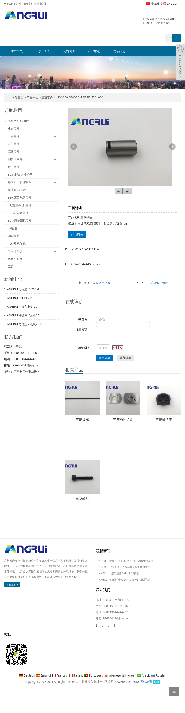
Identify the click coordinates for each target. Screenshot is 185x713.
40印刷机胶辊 (17, 243)
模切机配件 (15, 259)
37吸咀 (12, 228)
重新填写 (125, 358)
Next (172, 146)
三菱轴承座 (163, 419)
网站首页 (16, 51)
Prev (73, 146)
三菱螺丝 (82, 498)
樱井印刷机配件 (18, 190)
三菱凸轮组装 (123, 419)
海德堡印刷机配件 (19, 121)
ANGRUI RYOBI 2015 (20, 298)
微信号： (84, 319)
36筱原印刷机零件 (19, 220)
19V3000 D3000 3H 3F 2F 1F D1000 (79, 97)
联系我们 (119, 51)
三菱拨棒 (82, 419)
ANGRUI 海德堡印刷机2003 (25, 324)
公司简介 (69, 51)
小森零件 (13, 128)
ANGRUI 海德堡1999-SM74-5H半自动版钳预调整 (126, 561)
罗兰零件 (13, 144)
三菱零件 (47, 97)
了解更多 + (12, 584)
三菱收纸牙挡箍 (100, 283)
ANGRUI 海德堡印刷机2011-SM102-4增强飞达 (124, 579)
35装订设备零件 (18, 213)
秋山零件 (13, 167)
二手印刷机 (43, 51)
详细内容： (83, 329)
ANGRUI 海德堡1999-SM (23, 289)
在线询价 (77, 235)
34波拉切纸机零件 (19, 205)
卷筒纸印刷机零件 (19, 182)
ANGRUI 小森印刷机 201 (23, 307)
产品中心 (94, 51)
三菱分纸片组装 (158, 283)
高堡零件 (13, 151)
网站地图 (146, 682)
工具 (11, 266)
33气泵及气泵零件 (19, 197)
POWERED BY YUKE (127, 682)
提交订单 (104, 358)
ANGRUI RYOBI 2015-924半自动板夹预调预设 (124, 567)
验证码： (84, 348)
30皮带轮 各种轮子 (20, 174)
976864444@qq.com (160, 19)
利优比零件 (15, 159)
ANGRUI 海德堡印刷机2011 (25, 315)
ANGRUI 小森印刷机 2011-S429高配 (119, 573)
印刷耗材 (13, 236)
